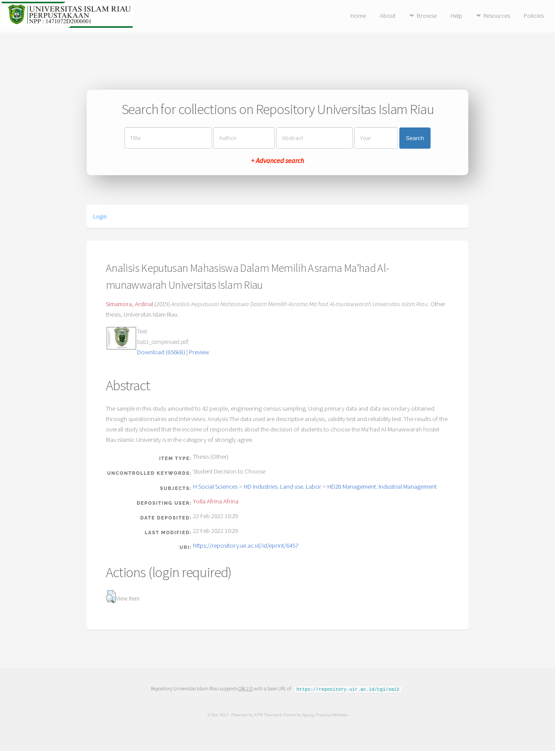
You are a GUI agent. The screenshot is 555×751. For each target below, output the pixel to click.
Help (456, 16)
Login (100, 216)
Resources (496, 16)
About (387, 16)
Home (358, 16)
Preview (199, 352)
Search (415, 138)
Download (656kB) (161, 352)
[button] (111, 596)
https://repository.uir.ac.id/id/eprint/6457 (245, 545)
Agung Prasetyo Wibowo (324, 714)
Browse (427, 16)
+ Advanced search (277, 160)
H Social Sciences (215, 486)
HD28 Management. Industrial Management (382, 486)
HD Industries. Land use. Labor (282, 486)
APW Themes (266, 714)
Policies (534, 16)
